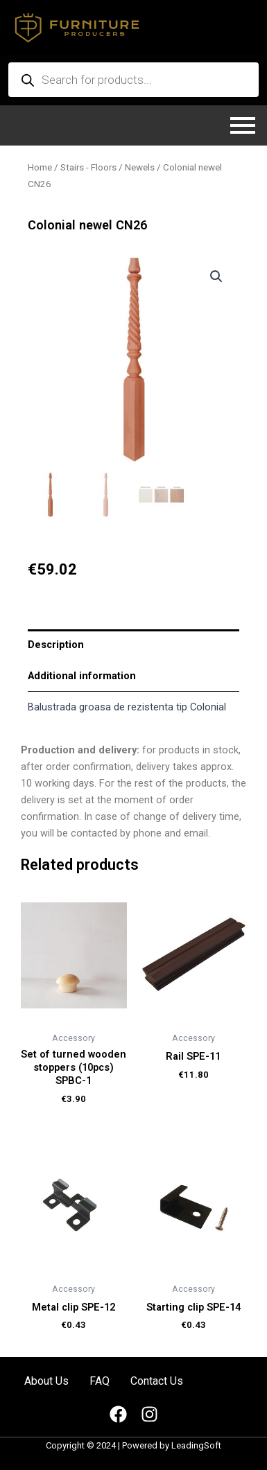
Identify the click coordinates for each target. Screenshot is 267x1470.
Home (40, 167)
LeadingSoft (196, 1445)
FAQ (99, 1381)
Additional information (82, 676)
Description (56, 644)
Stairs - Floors (88, 167)
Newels (140, 167)
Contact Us (156, 1381)
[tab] (133, 644)
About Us (46, 1381)
